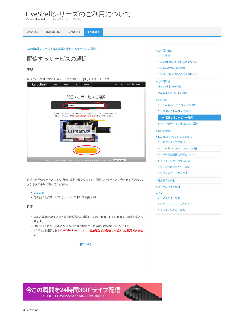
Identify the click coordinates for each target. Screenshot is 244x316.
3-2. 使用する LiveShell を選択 (174, 111)
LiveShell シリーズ (39, 48)
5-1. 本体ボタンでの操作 (171, 142)
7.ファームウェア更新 (168, 186)
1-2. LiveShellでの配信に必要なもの (177, 61)
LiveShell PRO (53, 32)
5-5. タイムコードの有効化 (173, 173)
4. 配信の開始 (163, 130)
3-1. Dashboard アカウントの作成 (177, 105)
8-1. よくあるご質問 (169, 197)
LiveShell (93, 32)
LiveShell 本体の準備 (169, 86)
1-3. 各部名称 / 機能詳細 (171, 67)
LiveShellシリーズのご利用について (79, 13)
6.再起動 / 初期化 (165, 180)
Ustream (39, 192)
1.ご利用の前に (164, 50)
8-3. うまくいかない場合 (171, 210)
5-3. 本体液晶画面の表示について (176, 154)
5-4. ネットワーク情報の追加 (174, 160)
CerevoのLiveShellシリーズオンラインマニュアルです (54, 19)
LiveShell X (32, 32)
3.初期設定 (162, 100)
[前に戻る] (86, 244)
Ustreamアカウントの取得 (172, 92)
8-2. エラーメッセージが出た (174, 204)
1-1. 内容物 (164, 55)
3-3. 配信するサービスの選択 (177, 117)
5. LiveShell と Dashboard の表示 (174, 137)
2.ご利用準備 (163, 81)
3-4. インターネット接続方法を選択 (177, 123)
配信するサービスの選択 (81, 48)
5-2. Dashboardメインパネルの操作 (177, 148)
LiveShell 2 (74, 32)
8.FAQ (159, 192)
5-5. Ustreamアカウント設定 (174, 167)
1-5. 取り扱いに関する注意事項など (177, 74)
